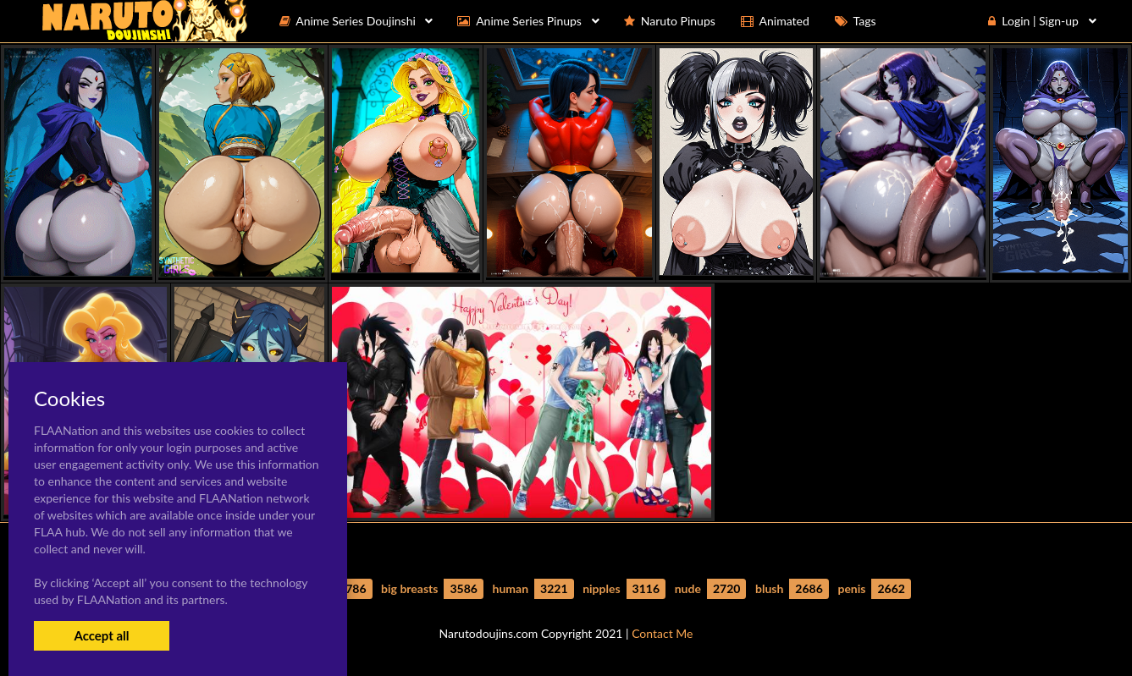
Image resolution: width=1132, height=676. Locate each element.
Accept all (101, 635)
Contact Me (662, 633)
